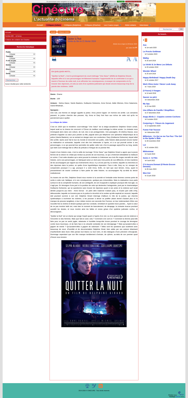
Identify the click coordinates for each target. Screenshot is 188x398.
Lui (144, 145)
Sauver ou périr (150, 97)
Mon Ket (146, 173)
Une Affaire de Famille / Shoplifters (158, 110)
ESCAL (178, 396)
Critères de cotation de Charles (17, 40)
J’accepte (121, 1)
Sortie (8, 73)
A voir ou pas (11, 61)
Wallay (146, 58)
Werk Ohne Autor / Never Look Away (159, 84)
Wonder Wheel (149, 71)
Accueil (40, 25)
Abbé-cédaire (130, 25)
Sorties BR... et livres (13, 36)
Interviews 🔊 (145, 25)
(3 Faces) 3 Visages (151, 91)
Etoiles (8, 65)
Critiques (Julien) (53, 25)
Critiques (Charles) (92, 25)
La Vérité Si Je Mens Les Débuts (157, 65)
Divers (8, 69)
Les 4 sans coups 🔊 (112, 25)
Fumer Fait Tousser (151, 130)
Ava (144, 45)
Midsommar (148, 151)
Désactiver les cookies (133, 1)
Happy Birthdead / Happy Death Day (159, 78)
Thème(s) (9, 56)
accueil (53, 32)
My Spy (146, 104)
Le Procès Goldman (152, 51)
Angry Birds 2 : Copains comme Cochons (161, 117)
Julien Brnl (131, 48)
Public (8, 52)
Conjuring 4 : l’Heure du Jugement (158, 123)
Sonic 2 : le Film (150, 158)
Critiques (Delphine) (72, 25)
